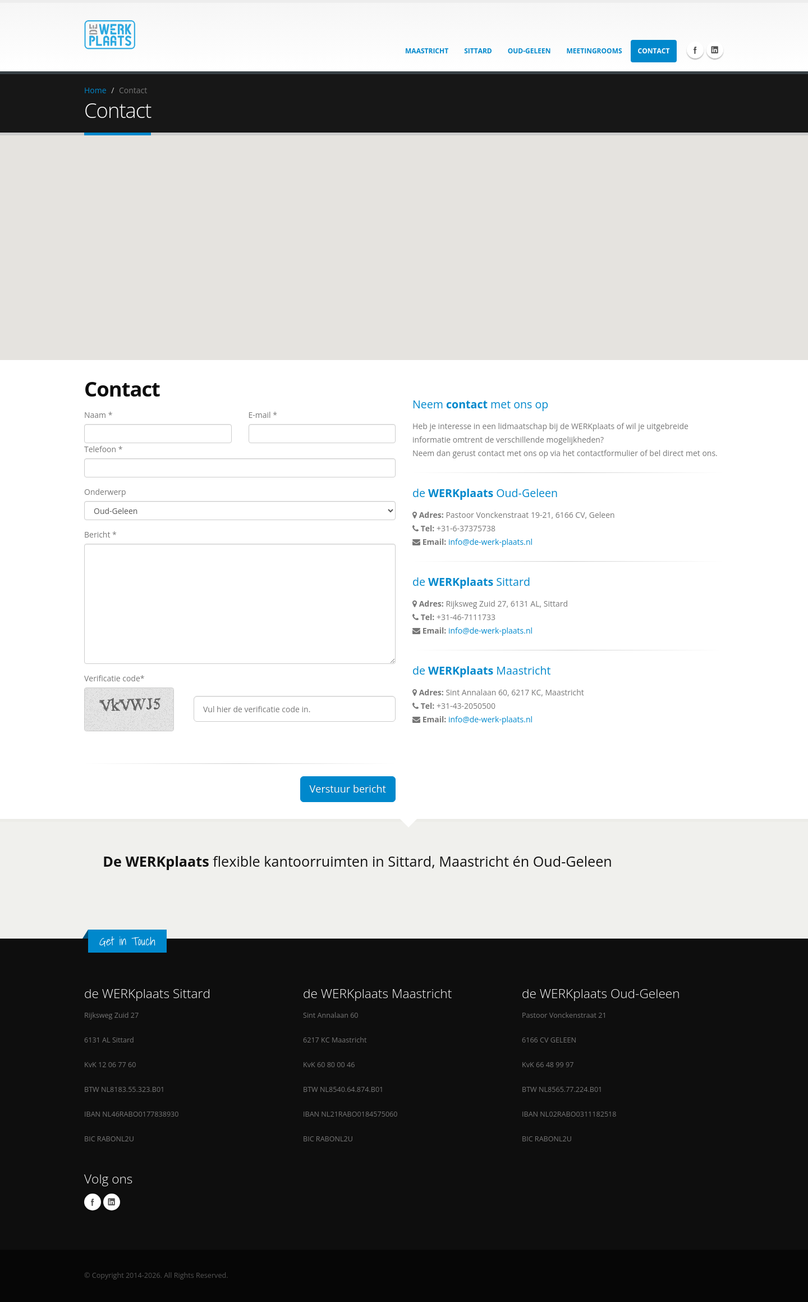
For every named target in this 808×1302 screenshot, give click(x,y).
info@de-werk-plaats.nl (490, 541)
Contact (654, 51)
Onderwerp (105, 491)
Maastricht (426, 51)
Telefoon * (103, 449)
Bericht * (100, 534)
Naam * (98, 414)
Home (95, 90)
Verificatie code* (114, 678)
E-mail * (263, 414)
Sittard (478, 51)
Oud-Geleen (529, 51)
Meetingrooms (594, 51)
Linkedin (714, 50)
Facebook (695, 50)
